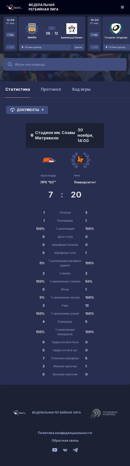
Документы (27, 110)
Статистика (17, 89)
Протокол (51, 89)
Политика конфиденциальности (65, 433)
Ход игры (81, 89)
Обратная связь (65, 440)
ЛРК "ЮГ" (48, 182)
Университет (85, 182)
